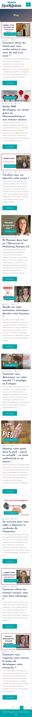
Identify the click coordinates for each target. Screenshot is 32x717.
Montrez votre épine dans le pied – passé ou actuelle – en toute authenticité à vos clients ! (15, 455)
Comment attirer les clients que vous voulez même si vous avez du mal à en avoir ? (14, 49)
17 (17, 707)
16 (13, 707)
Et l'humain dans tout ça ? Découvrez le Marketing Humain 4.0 (15, 243)
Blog (17, 237)
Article (14, 40)
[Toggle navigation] (28, 4)
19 (26, 707)
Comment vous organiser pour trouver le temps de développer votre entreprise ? (15, 661)
